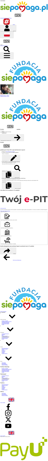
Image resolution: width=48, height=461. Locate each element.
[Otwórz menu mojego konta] (8, 28)
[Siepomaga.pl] (24, 11)
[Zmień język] (7, 34)
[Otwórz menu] (7, 55)
